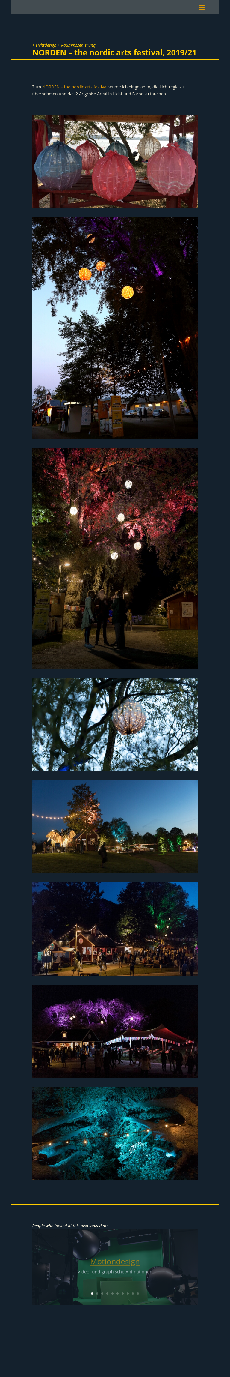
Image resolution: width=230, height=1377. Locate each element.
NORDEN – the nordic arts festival (75, 87)
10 (138, 1293)
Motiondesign (115, 1263)
